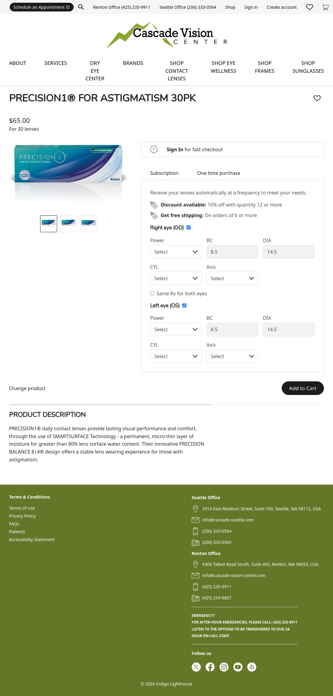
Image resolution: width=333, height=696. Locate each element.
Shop (230, 7)
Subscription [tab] (164, 173)
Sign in (251, 7)
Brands (133, 62)
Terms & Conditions (29, 497)
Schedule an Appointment (41, 7)
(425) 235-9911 (217, 586)
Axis (211, 267)
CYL (154, 267)
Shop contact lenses (176, 70)
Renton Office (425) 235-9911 (121, 7)
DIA (267, 240)
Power (157, 240)
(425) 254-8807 (217, 598)
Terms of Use (22, 508)
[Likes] (309, 7)
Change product (27, 388)
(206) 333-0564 (217, 531)
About (17, 62)
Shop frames (264, 66)
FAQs (14, 524)
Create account (282, 7)
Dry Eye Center (94, 70)
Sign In (175, 149)
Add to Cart (302, 388)
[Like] (317, 98)
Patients (17, 531)
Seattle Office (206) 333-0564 (187, 7)
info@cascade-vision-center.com (233, 575)
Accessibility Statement (32, 539)
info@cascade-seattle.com (228, 520)
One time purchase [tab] (218, 173)
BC (210, 240)
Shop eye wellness (223, 66)
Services (55, 62)
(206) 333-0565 (217, 542)
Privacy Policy (22, 516)
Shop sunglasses (308, 66)
